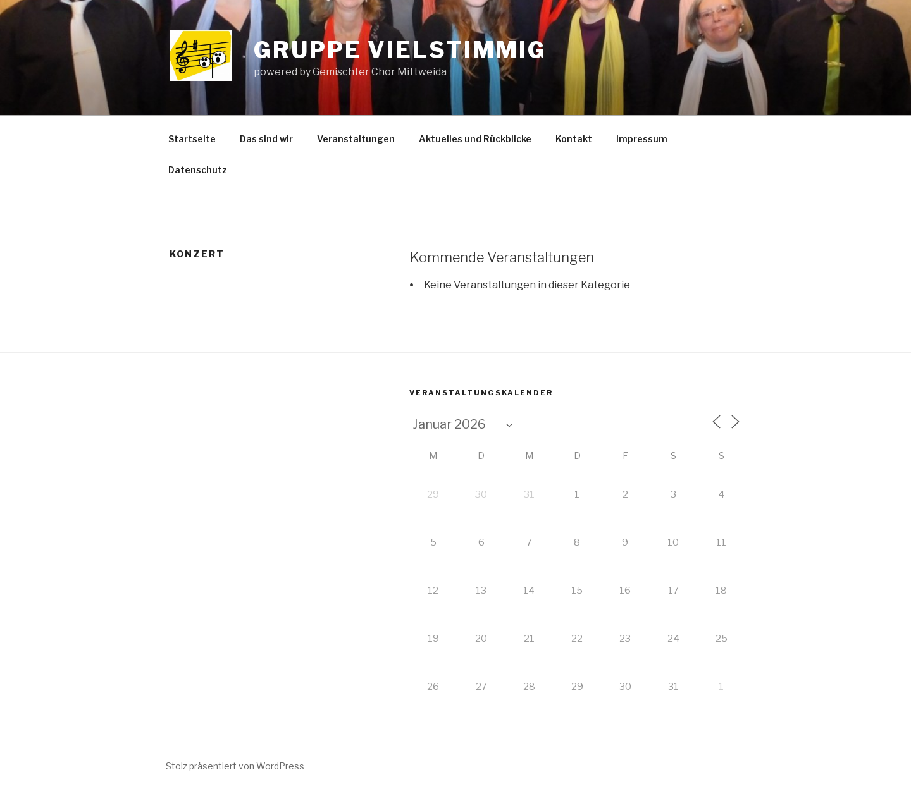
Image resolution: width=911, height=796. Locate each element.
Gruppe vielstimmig (400, 50)
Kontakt (573, 138)
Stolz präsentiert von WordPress (235, 766)
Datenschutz (197, 169)
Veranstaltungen (356, 138)
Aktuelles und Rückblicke (475, 138)
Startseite (192, 138)
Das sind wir (266, 138)
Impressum (641, 138)
